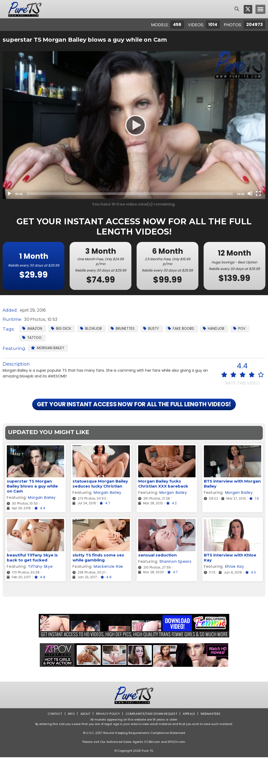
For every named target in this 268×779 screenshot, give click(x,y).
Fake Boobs (188, 328)
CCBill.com (152, 763)
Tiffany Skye (40, 588)
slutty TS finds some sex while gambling (98, 579)
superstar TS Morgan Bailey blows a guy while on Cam (32, 508)
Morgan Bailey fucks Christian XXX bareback (163, 506)
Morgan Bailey (48, 348)
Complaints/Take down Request (151, 735)
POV (248, 328)
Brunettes (127, 328)
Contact (52, 735)
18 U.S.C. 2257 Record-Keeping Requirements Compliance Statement (134, 755)
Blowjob (93, 328)
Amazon (33, 328)
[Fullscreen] (258, 193)
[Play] (134, 125)
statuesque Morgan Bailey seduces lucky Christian (100, 506)
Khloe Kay (234, 588)
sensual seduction (157, 576)
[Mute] (250, 193)
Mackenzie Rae (108, 588)
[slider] (130, 193)
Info (68, 735)
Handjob (222, 328)
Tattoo (33, 337)
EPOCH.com (176, 763)
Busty (157, 328)
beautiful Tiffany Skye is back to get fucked (32, 579)
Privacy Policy (106, 735)
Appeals (190, 735)
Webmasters (213, 735)
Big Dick (63, 328)
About (83, 735)
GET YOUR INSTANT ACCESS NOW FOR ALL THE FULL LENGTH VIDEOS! (134, 415)
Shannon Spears (175, 583)
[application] (134, 125)
